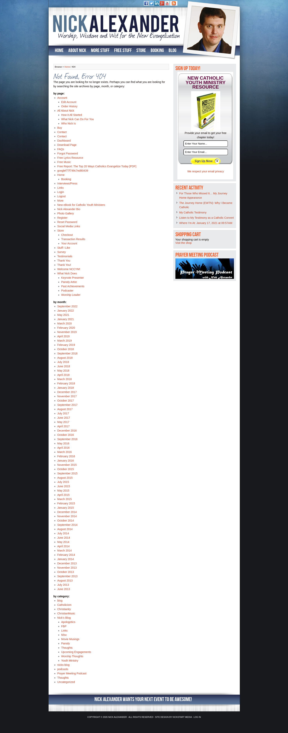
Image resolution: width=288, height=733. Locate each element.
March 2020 (64, 323)
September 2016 (67, 439)
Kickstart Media (182, 717)
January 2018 (65, 387)
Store (141, 51)
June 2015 (63, 486)
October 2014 (65, 520)
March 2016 (64, 452)
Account (62, 97)
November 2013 (67, 567)
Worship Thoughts (72, 656)
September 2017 (67, 404)
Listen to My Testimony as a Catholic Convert (206, 217)
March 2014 (64, 550)
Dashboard (64, 140)
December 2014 (67, 512)
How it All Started (71, 114)
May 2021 (63, 314)
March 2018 (64, 379)
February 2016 (66, 456)
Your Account (69, 243)
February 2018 (66, 383)
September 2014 (67, 524)
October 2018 (65, 349)
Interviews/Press (67, 183)
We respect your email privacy (205, 171)
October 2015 (65, 469)
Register (62, 217)
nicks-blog (63, 664)
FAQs (60, 149)
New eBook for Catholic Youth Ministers (81, 204)
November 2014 (67, 516)
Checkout (67, 234)
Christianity (64, 609)
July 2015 (63, 482)
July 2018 (63, 362)
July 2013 (63, 584)
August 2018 (65, 357)
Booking (157, 51)
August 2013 (65, 580)
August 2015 (65, 477)
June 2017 (63, 417)
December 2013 (67, 563)
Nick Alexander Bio (68, 209)
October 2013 (65, 572)
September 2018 (67, 353)
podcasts (62, 669)
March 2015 (64, 499)
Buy (59, 127)
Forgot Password (67, 153)
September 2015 (67, 473)
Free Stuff (123, 51)
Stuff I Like (63, 247)
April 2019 (63, 336)
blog (59, 600)
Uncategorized (66, 682)
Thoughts (67, 647)
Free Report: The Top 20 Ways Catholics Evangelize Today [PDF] (96, 166)
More (60, 200)
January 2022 (65, 310)
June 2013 (63, 589)
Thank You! (64, 264)
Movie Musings (70, 639)
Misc (64, 634)
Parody (65, 643)
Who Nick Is (68, 123)
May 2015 (63, 490)
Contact (62, 132)
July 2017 (63, 413)
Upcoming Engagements (76, 652)
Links (60, 187)
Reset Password (67, 222)
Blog (172, 51)
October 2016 (65, 434)
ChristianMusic (66, 613)
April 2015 (63, 494)
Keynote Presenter (72, 277)
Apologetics (68, 622)
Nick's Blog (64, 617)
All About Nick (65, 110)
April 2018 (63, 374)
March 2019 (64, 340)
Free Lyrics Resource (70, 157)
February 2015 (66, 503)
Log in (197, 717)
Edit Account (68, 102)
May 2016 (63, 443)
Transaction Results (73, 239)
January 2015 (65, 507)
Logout (61, 196)
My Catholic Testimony (193, 212)
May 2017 (63, 422)
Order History (69, 106)
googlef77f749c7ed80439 (72, 170)
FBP (64, 626)
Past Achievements (72, 286)
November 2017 (67, 396)
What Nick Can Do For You (77, 119)
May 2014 (63, 542)
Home (59, 51)
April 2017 (63, 426)
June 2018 (63, 366)
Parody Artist (69, 282)
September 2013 (67, 576)
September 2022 (67, 306)
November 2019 (67, 332)
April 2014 (63, 546)
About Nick (77, 51)
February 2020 (66, 327)
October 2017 (65, 400)
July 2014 (63, 533)
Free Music (64, 162)
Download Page (67, 144)
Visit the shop (183, 242)
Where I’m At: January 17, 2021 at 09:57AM (205, 223)
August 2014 (65, 529)
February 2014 (66, 554)
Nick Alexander (117, 717)
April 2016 (63, 447)
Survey (61, 252)
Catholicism (64, 604)
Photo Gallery (65, 213)
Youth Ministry (69, 660)
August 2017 (65, 409)
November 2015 (67, 464)
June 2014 (63, 537)
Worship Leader (71, 294)
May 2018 (63, 370)
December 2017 (67, 392)
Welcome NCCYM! (68, 269)
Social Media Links (68, 226)
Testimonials (64, 256)
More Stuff (100, 51)
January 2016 (65, 460)
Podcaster (67, 290)
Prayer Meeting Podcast (71, 673)
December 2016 (67, 430)
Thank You (63, 260)
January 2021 (65, 319)
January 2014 (65, 559)
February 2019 (66, 344)
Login (60, 192)
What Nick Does (67, 273)
